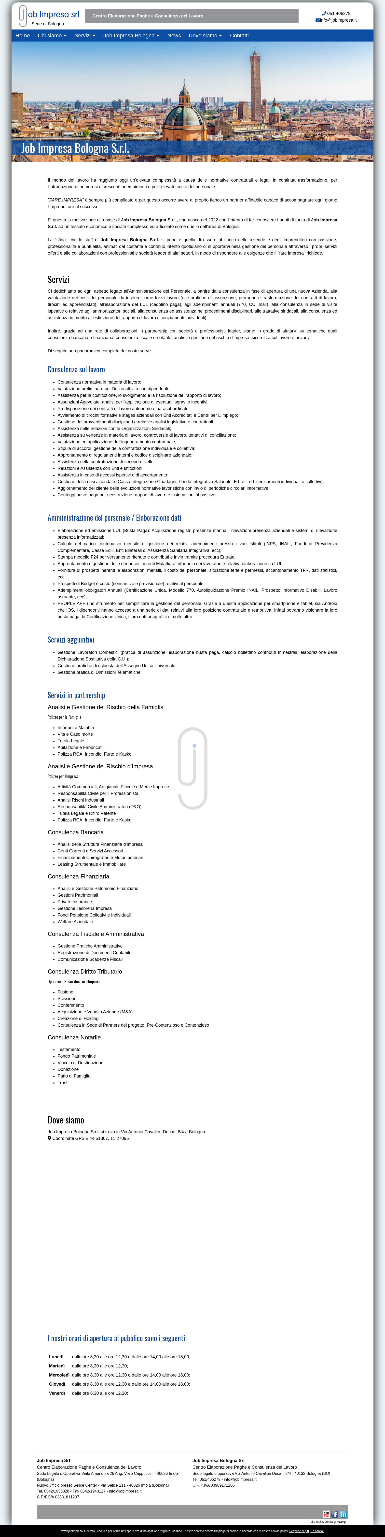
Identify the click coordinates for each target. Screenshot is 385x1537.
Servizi (85, 35)
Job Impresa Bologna (132, 35)
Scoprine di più (299, 1531)
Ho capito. (317, 1531)
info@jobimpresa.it (338, 20)
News (174, 35)
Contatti (239, 35)
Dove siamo (205, 35)
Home (22, 35)
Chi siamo (52, 35)
